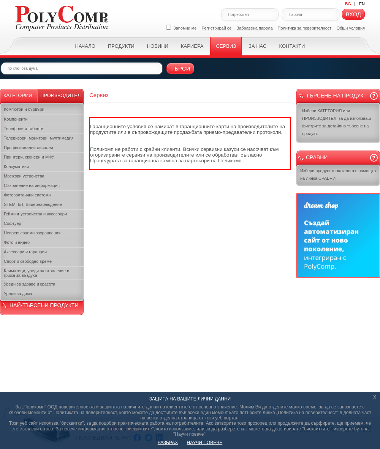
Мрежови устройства (24, 176)
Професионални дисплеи (28, 147)
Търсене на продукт (336, 96)
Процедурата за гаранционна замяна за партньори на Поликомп (166, 160)
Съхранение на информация (32, 185)
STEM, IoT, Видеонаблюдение (33, 204)
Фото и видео (17, 242)
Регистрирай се (217, 28)
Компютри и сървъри (24, 109)
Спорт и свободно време (28, 261)
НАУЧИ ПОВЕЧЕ (205, 442)
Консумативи (16, 166)
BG (348, 4)
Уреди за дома (18, 293)
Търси (180, 68)
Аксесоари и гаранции (25, 252)
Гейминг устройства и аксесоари (35, 214)
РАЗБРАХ (168, 442)
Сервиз (226, 46)
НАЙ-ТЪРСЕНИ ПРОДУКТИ (44, 305)
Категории (17, 95)
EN (362, 4)
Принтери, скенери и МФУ (29, 157)
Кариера (192, 46)
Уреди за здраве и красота (29, 284)
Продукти (121, 46)
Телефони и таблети (23, 128)
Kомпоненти (16, 119)
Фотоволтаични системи (27, 195)
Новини (157, 46)
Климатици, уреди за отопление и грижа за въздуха (36, 273)
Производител (60, 95)
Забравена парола (255, 28)
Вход (353, 14)
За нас (257, 46)
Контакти (292, 46)
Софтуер (12, 223)
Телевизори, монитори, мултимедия (39, 138)
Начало (85, 46)
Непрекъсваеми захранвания (32, 233)
